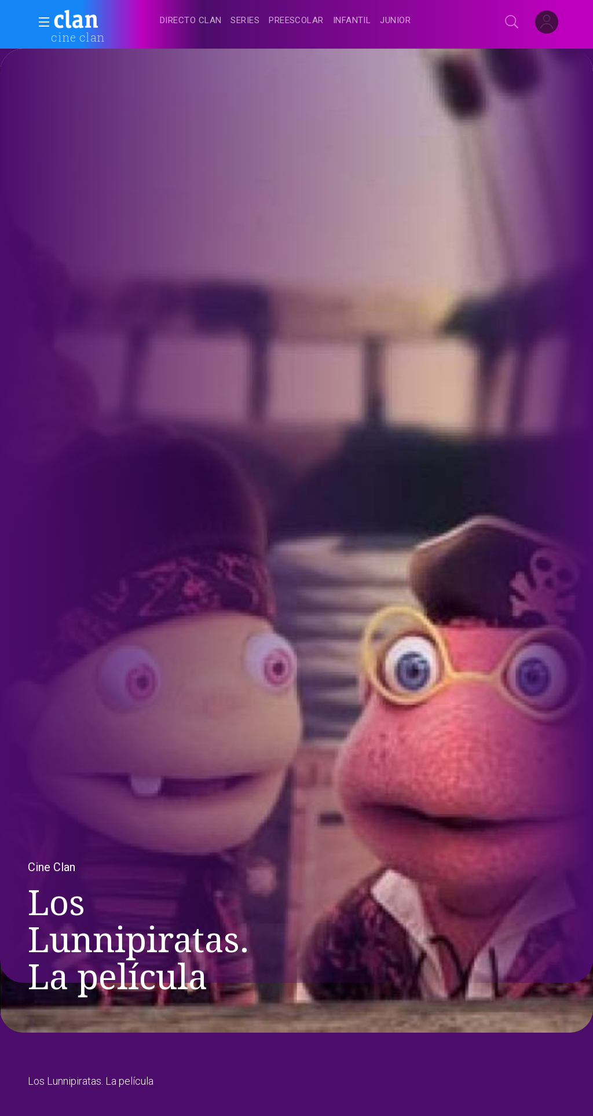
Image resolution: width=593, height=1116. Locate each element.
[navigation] (309, 20)
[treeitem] (190, 21)
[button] (40, 22)
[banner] (104, 20)
